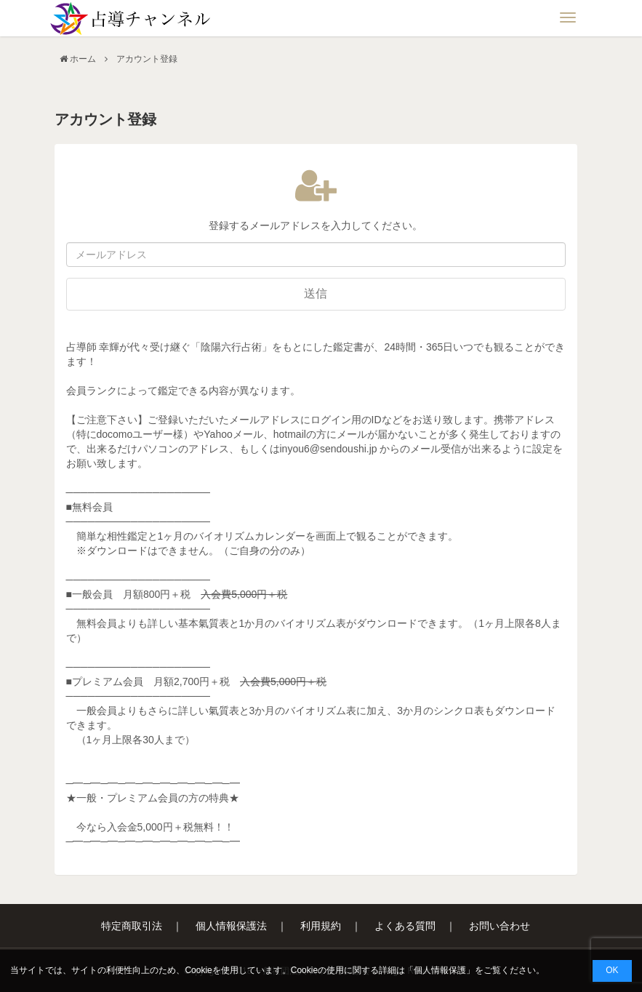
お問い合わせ (499, 926)
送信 (315, 293)
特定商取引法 (131, 926)
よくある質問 (405, 926)
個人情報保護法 (231, 926)
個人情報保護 (440, 970)
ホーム (83, 59)
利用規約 (320, 926)
